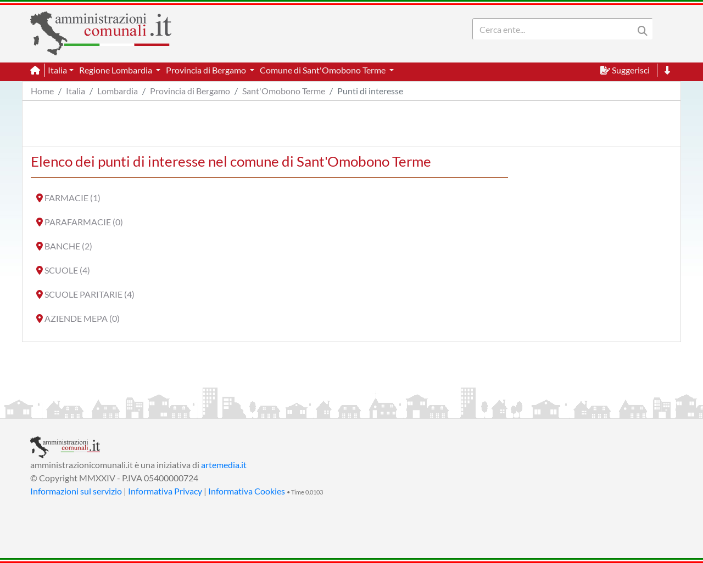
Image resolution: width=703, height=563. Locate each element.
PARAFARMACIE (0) (83, 222)
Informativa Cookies (246, 491)
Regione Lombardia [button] (116, 70)
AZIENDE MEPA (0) (82, 318)
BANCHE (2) (68, 246)
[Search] (555, 29)
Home (42, 91)
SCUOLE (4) (67, 270)
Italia (75, 91)
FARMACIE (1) (72, 197)
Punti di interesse (370, 91)
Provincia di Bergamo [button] (207, 70)
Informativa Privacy (165, 491)
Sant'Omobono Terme (283, 91)
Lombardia (117, 91)
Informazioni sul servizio (76, 491)
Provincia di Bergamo (190, 91)
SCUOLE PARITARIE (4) (89, 294)
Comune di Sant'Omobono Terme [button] (323, 70)
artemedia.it (224, 464)
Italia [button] (57, 70)
